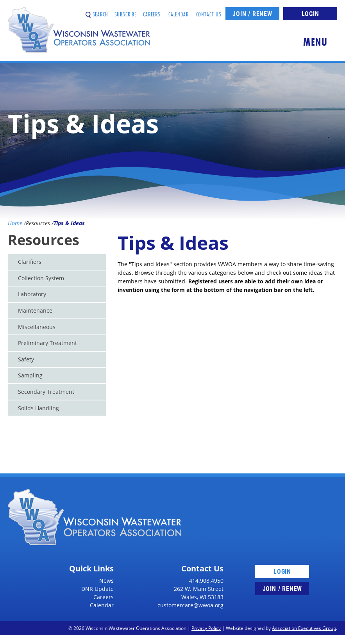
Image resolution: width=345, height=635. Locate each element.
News (106, 580)
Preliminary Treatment (47, 343)
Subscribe (125, 11)
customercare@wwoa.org (190, 605)
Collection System (41, 278)
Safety (26, 359)
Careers (152, 11)
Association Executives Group (304, 628)
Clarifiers (29, 261)
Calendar (178, 11)
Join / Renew (252, 13)
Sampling (30, 375)
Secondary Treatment (46, 391)
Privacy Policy (206, 628)
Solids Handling (38, 408)
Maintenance (35, 310)
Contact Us (209, 11)
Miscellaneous (36, 327)
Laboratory (32, 294)
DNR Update (97, 588)
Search (97, 11)
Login (310, 13)
